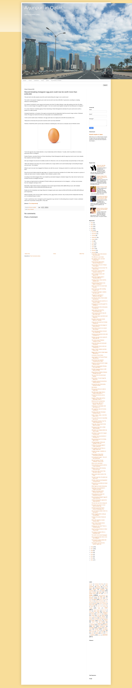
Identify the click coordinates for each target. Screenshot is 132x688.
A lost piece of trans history (97, 355)
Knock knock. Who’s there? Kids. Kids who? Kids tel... (99, 472)
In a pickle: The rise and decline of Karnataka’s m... (99, 437)
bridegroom (105, 612)
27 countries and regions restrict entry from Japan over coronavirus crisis (102, 197)
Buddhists (102, 589)
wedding (92, 635)
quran (97, 631)
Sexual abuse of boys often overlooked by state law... (98, 455)
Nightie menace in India (102, 186)
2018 (92, 546)
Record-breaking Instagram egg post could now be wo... (99, 498)
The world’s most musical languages (99, 535)
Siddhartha (99, 604)
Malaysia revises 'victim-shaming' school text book (99, 469)
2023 (92, 222)
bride (98, 612)
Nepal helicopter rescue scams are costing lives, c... (99, 347)
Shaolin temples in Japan (96, 134)
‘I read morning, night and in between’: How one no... (98, 403)
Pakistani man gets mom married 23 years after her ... (99, 338)
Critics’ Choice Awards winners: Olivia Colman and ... (98, 523)
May (93, 244)
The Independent (33, 203)
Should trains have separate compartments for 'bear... (98, 361)
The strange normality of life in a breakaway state (98, 533)
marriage (91, 627)
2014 (92, 554)
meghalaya (99, 627)
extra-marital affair (97, 619)
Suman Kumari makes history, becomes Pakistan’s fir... (98, 262)
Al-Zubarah (96, 583)
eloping (90, 619)
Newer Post (27, 253)
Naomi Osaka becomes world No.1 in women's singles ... (99, 301)
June (93, 243)
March (93, 248)
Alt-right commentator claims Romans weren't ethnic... (98, 491)
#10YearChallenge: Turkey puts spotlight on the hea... (98, 443)
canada (92, 615)
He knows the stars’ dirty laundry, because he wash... (99, 385)
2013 (92, 556)
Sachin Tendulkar (102, 603)
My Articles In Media (56, 80)
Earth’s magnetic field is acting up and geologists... (99, 514)
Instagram (32, 209)
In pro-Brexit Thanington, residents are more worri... (99, 292)
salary (92, 633)
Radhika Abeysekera (99, 600)
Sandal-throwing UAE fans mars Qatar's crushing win (98, 283)
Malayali (95, 596)
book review (96, 611)
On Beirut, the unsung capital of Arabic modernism (98, 446)
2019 (92, 230)
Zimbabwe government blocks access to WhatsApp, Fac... (98, 508)
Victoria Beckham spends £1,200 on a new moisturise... (99, 465)
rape (102, 631)
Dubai (100, 592)
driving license (102, 618)
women (105, 635)
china (103, 615)
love (94, 626)
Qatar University (103, 599)
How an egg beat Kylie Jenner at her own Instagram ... (99, 537)
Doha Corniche (92, 592)
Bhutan (104, 586)
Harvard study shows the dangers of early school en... (99, 326)
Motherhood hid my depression (98, 401)
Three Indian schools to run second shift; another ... (99, 329)
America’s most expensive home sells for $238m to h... (100, 335)
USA (106, 608)
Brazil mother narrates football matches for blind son (98, 271)
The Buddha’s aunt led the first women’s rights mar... (98, 543)
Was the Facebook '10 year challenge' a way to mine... (98, 461)
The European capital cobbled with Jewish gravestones (99, 540)
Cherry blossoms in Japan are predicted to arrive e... (98, 495)
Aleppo (102, 583)
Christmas (91, 590)
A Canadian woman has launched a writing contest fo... (99, 382)
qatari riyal (91, 631)
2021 (92, 226)
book (90, 611)
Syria (92, 606)
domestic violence (101, 616)
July (93, 241)
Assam (98, 586)
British (106, 588)
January (94, 252)
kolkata (99, 624)
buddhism (105, 614)
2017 (92, 548)
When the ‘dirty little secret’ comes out (101, 166)
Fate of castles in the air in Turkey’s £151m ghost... (99, 265)
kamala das (100, 623)
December (94, 231)
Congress (98, 590)
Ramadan (92, 602)
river (107, 631)
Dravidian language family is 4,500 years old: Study (99, 370)
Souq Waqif (105, 604)
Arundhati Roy (98, 585)
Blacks (90, 588)
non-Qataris (105, 629)
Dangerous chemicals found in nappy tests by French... (99, 364)
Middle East (102, 596)
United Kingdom (97, 609)
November (94, 233)
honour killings (95, 622)
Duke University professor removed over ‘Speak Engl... (99, 332)
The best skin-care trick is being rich (99, 503)
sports (102, 633)
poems (103, 630)
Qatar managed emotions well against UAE (98, 274)
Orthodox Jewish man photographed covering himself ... (99, 481)
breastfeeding (91, 612)
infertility (103, 622)
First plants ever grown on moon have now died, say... (98, 505)
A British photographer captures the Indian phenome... (99, 500)
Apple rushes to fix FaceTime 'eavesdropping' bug (98, 311)
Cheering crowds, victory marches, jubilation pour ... (99, 280)
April (93, 246)
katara (106, 623)
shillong (96, 633)
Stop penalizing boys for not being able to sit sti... (99, 440)
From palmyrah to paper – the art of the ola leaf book (99, 458)
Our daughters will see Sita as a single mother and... (98, 449)
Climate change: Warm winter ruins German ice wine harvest (102, 177)
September (94, 237)
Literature (36, 80)
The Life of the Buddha (101, 606)
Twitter (99, 608)
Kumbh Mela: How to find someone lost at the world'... (99, 254)
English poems (92, 593)
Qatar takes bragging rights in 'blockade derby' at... (98, 277)
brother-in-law (99, 613)
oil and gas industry (95, 630)
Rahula (106, 600)
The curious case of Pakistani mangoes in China (98, 341)
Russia (95, 603)
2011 (92, 560)
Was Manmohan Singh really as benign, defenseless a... (98, 393)
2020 (92, 228)
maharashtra (102, 626)
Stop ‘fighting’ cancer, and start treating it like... (98, 259)
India (91, 595)
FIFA (100, 593)
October (94, 235)
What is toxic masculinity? (97, 463)
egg (29, 209)
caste (98, 615)
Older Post (81, 253)
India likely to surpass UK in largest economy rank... (99, 434)
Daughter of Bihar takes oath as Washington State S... (98, 399)
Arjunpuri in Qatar (43, 7)
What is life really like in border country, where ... (98, 520)
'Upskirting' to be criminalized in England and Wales (98, 488)
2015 (92, 552)
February (94, 250)
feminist (100, 620)
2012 (92, 558)
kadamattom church (92, 623)
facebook (106, 619)
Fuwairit (104, 593)
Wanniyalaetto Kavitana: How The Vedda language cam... (99, 421)
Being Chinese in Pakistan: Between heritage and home (99, 373)
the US (106, 633)
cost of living (92, 616)
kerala (92, 624)
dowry (90, 618)
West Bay (104, 609)
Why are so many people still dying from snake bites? (99, 367)
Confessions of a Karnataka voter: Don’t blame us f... (99, 406)
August (93, 239)
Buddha (94, 589)
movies (96, 629)
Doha (103, 590)
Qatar (47, 80)
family (93, 620)
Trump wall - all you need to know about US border (99, 425)
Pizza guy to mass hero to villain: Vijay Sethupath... (99, 428)
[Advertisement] (98, 97)
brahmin (103, 611)
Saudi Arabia (92, 604)
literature (105, 624)
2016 (92, 550)
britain (92, 614)
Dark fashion (94, 387)
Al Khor (90, 583)
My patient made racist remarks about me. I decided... (98, 320)
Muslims (91, 598)
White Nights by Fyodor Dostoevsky (99, 486)
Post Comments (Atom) (35, 256)
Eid (105, 592)
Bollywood (98, 588)
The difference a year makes (98, 257)
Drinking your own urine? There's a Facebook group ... (99, 526)
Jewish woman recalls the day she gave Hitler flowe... (99, 313)
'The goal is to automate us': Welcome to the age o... (98, 295)
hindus (106, 620)
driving (95, 618)
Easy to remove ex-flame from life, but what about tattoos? (102, 209)
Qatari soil (91, 600)
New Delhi (100, 598)
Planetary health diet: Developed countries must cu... (98, 412)
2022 (92, 224)
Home (24, 80)
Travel (30, 80)
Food (42, 80)
